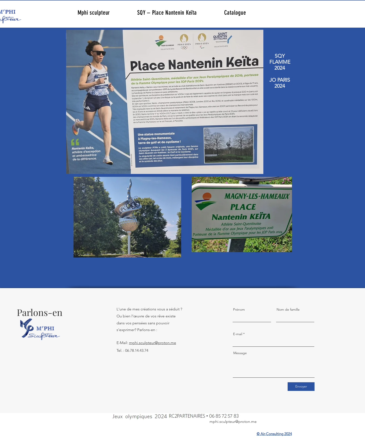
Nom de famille (288, 309)
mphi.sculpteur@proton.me (152, 342)
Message (240, 353)
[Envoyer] (301, 386)
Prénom (239, 309)
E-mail (237, 334)
